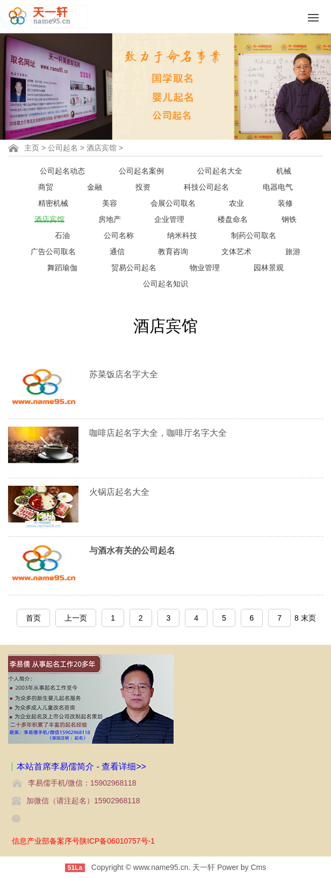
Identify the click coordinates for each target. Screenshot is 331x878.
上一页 (75, 618)
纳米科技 (182, 235)
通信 (117, 251)
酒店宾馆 (102, 147)
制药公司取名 (253, 235)
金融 (94, 187)
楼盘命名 (233, 219)
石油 (62, 235)
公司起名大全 (219, 171)
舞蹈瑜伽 (62, 267)
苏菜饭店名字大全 (123, 374)
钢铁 (289, 219)
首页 (33, 618)
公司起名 (63, 147)
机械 (283, 171)
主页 (31, 147)
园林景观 (269, 267)
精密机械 (53, 203)
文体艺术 (236, 251)
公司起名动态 (62, 171)
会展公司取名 (173, 203)
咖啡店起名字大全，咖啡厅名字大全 (158, 432)
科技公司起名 (206, 187)
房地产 (109, 219)
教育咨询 (173, 251)
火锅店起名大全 (119, 491)
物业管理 (205, 267)
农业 (236, 203)
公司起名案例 (141, 171)
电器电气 (278, 187)
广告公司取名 (53, 251)
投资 (142, 187)
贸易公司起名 (133, 267)
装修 (285, 203)
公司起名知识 (165, 283)
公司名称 (119, 235)
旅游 (292, 251)
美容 (109, 203)
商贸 (45, 187)
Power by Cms (241, 867)
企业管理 (169, 219)
